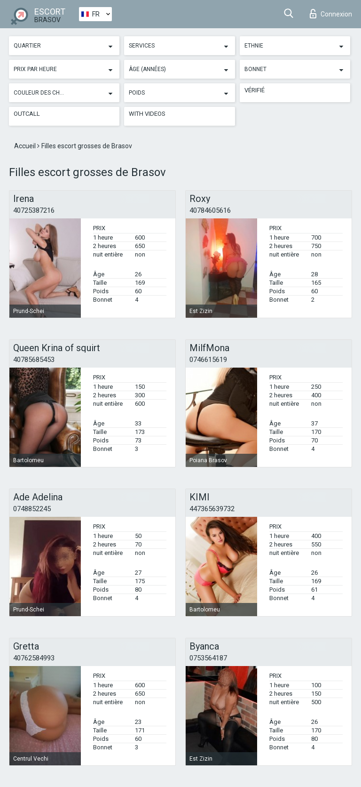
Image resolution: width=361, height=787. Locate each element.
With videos (147, 113)
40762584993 (34, 658)
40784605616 (210, 210)
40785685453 (34, 359)
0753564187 (208, 658)
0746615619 (208, 359)
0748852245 (32, 509)
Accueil (25, 146)
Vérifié (254, 90)
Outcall (27, 113)
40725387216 (34, 210)
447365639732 (212, 509)
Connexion (331, 13)
